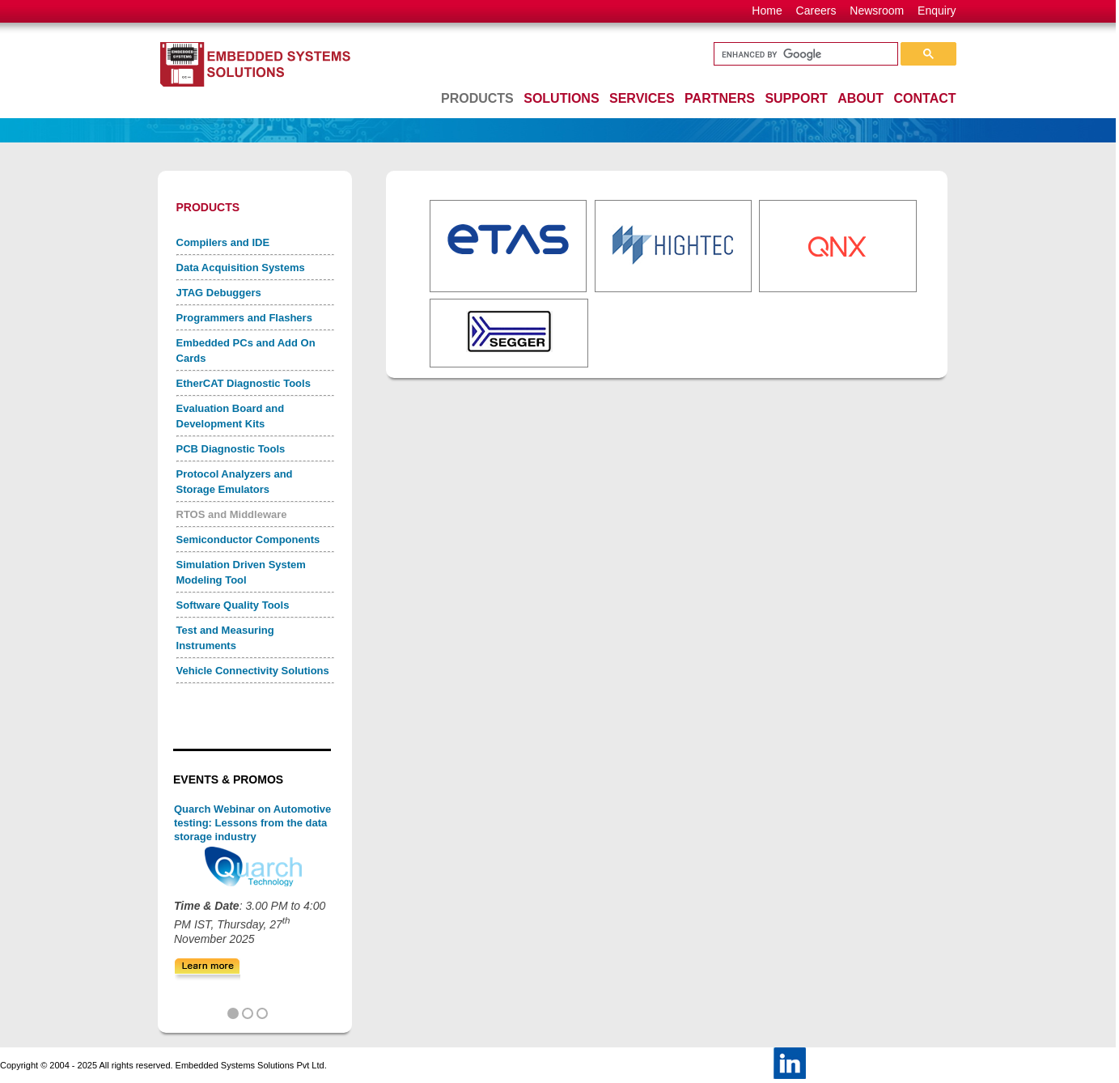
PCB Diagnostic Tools (231, 449)
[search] (804, 54)
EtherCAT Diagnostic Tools (243, 383)
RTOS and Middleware (231, 514)
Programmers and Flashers (244, 318)
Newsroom (877, 10)
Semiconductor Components (248, 539)
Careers (816, 10)
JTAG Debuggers (218, 293)
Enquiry (937, 10)
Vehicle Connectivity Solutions (252, 671)
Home (767, 10)
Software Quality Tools (233, 605)
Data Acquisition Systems (240, 267)
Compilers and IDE (223, 242)
